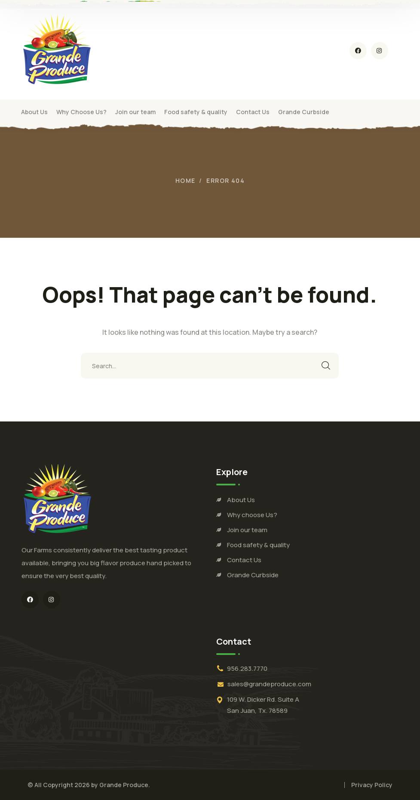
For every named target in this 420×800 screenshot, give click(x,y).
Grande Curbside (253, 574)
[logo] (56, 50)
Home (185, 180)
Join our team (247, 529)
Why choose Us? (252, 514)
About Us (241, 499)
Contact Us (244, 559)
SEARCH (326, 366)
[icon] (358, 50)
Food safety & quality (258, 544)
